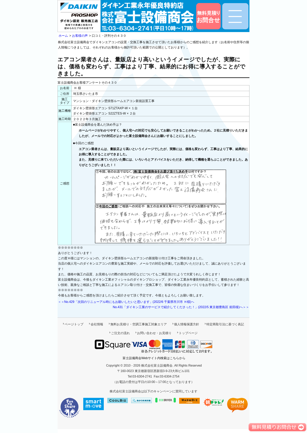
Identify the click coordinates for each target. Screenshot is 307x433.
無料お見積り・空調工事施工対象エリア (138, 324)
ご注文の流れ (120, 333)
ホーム (63, 35)
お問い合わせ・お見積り (154, 333)
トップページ (188, 333)
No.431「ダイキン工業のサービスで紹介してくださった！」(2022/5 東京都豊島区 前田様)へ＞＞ (181, 307)
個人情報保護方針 (186, 324)
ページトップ (74, 324)
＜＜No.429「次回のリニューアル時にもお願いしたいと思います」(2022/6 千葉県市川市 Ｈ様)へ (126, 301)
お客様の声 (80, 35)
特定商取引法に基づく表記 (225, 324)
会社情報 (97, 324)
